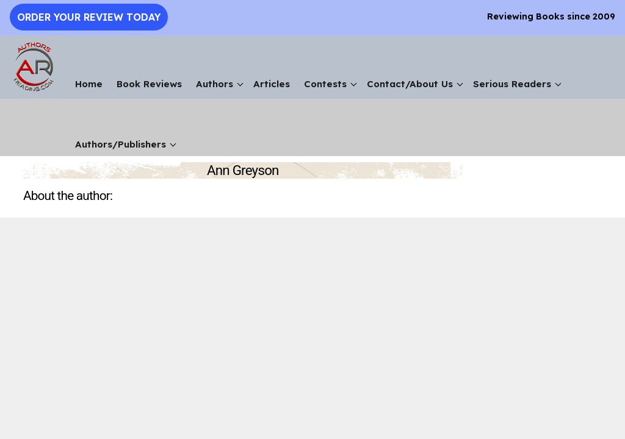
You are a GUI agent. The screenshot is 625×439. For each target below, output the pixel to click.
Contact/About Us (410, 84)
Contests (325, 84)
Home (89, 84)
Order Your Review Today (89, 17)
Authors (214, 84)
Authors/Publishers (120, 144)
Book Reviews (149, 84)
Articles (271, 84)
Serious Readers (512, 84)
